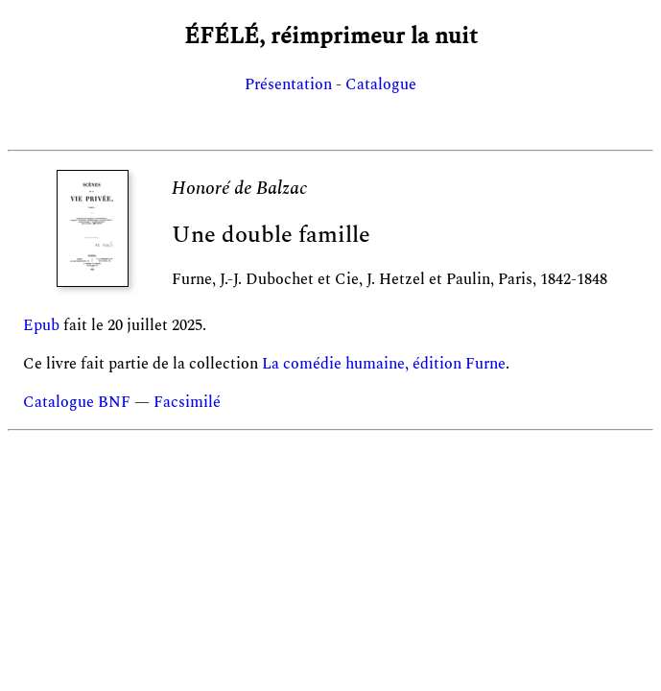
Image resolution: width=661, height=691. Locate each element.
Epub (41, 325)
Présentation (288, 84)
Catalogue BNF (76, 402)
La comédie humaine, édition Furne (384, 363)
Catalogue (380, 84)
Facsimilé (187, 402)
